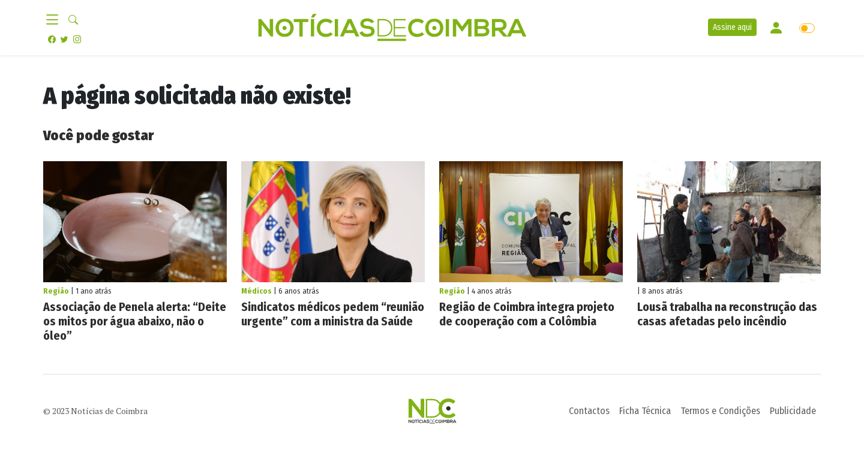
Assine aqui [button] (732, 27)
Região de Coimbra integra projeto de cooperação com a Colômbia (526, 314)
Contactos (589, 410)
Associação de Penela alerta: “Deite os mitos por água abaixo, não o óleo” (134, 321)
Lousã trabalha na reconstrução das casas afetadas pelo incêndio (727, 314)
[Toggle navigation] (55, 20)
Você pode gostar (98, 135)
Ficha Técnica (645, 410)
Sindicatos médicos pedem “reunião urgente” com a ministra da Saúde (332, 314)
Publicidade (793, 410)
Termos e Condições (720, 410)
